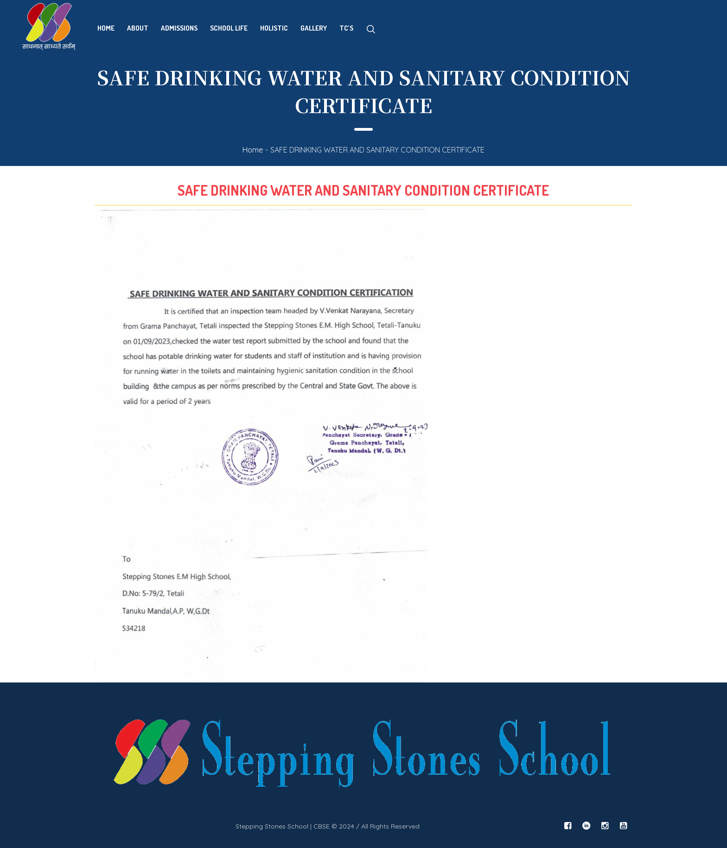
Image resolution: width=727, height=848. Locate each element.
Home (252, 149)
